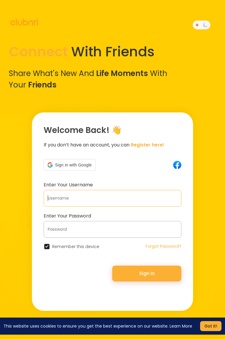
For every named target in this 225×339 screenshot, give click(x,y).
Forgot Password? (163, 246)
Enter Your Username (68, 184)
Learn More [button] (181, 326)
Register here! (147, 144)
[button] (70, 165)
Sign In (147, 273)
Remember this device (75, 246)
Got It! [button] (210, 326)
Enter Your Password (67, 215)
